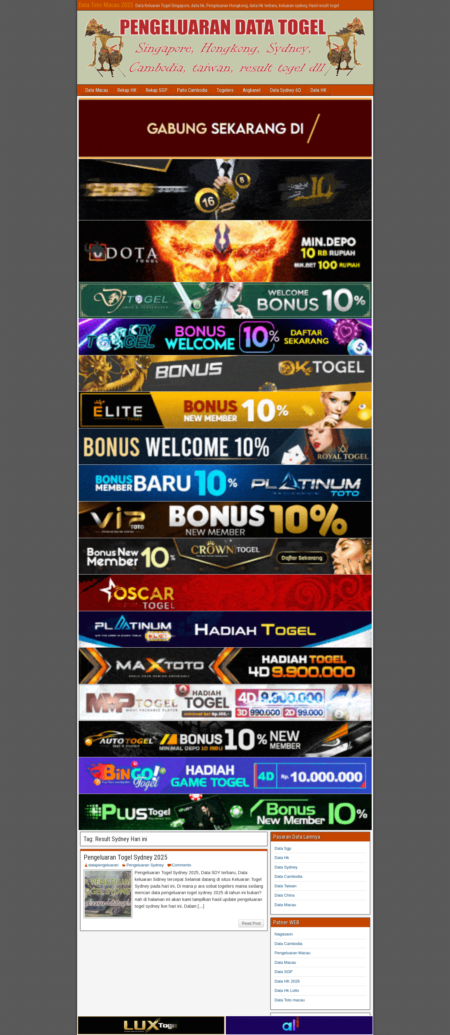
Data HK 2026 (287, 981)
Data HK (318, 90)
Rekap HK (126, 90)
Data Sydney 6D (285, 90)
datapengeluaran (104, 865)
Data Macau (96, 90)
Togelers (225, 90)
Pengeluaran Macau (292, 953)
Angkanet (252, 90)
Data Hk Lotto (287, 990)
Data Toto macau (290, 1000)
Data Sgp (283, 848)
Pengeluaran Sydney (145, 865)
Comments (181, 865)
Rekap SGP (156, 90)
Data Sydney (286, 867)
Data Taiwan (285, 886)
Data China (285, 895)
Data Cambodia (288, 876)
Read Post (251, 923)
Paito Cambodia (192, 90)
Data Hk (282, 857)
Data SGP (284, 971)
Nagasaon (284, 934)
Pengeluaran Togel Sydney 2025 (125, 857)
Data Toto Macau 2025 (105, 5)
